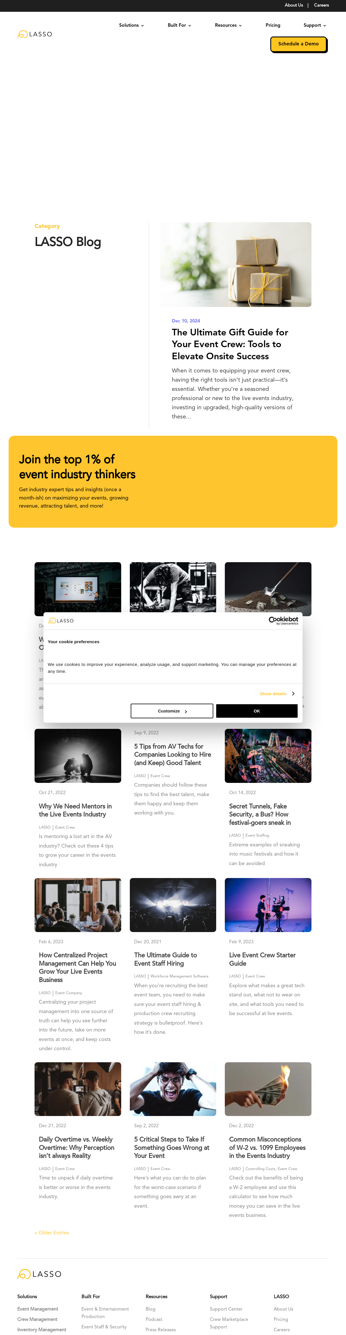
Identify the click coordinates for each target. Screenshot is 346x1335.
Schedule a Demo (298, 44)
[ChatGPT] (23, 1252)
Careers (321, 5)
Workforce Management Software (179, 831)
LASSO (45, 516)
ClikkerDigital (31, 1308)
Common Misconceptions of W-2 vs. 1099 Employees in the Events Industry (267, 1003)
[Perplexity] (23, 1266)
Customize (172, 710)
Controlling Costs (260, 524)
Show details (273, 693)
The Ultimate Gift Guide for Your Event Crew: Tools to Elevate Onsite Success (230, 200)
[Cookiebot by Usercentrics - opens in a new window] (273, 620)
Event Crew (65, 516)
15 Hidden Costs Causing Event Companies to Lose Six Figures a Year (265, 503)
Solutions (129, 25)
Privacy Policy (291, 1300)
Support (312, 25)
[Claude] (36, 1252)
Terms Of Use (258, 1300)
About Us (294, 5)
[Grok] (62, 1252)
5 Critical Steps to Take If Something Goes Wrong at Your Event (171, 1003)
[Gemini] (49, 1252)
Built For (177, 25)
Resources (226, 25)
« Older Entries (52, 1088)
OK (257, 710)
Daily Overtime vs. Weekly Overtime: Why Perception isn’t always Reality (76, 1003)
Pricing (273, 25)
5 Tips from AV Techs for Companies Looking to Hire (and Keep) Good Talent (172, 610)
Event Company (68, 848)
